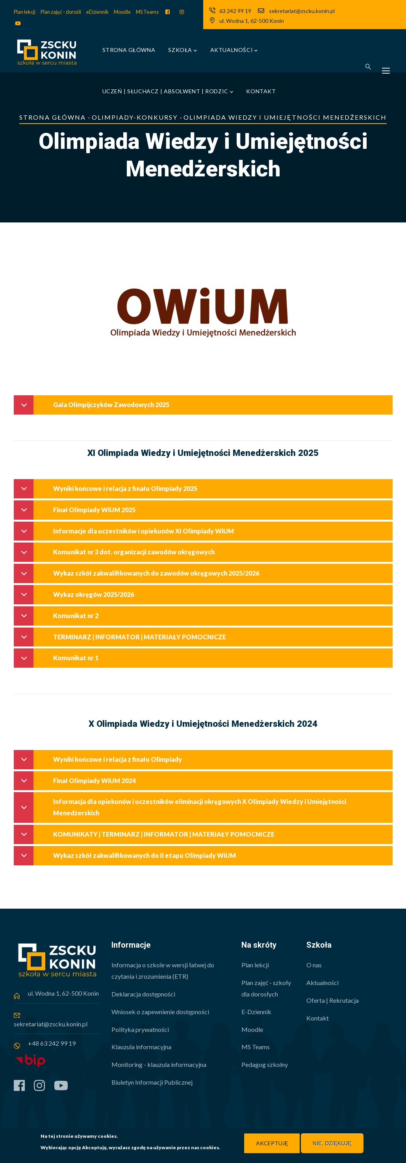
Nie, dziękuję (332, 1144)
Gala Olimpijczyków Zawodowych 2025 (93, 408)
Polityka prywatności (140, 1029)
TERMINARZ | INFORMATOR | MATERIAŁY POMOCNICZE (122, 640)
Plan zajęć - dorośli (61, 12)
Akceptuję (272, 1143)
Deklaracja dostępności (143, 994)
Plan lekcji (24, 12)
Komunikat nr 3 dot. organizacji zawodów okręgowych (116, 555)
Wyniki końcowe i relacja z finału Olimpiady (100, 762)
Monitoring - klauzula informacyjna (158, 1064)
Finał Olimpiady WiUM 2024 (76, 784)
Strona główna (129, 49)
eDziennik (97, 12)
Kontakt (261, 91)
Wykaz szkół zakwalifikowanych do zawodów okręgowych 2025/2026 (138, 576)
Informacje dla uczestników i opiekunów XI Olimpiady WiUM (126, 534)
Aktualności (234, 50)
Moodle (122, 12)
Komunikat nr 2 (58, 619)
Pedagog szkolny (264, 1064)
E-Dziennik (256, 1011)
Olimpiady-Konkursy (135, 117)
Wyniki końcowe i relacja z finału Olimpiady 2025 (107, 491)
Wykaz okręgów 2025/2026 (76, 597)
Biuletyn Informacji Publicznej (152, 1082)
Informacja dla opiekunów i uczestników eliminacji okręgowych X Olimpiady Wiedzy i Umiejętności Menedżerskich (182, 808)
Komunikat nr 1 (58, 661)
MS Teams (147, 12)
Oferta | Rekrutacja (332, 1000)
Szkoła (182, 50)
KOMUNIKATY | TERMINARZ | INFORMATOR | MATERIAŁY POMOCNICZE (146, 837)
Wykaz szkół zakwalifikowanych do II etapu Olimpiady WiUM (127, 858)
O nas (314, 965)
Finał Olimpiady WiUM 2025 (76, 513)
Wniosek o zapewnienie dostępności (160, 1011)
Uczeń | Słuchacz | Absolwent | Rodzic (168, 92)
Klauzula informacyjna (141, 1046)
